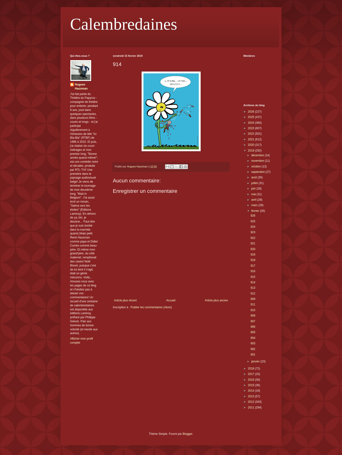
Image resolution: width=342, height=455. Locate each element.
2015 (251, 385)
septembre (258, 172)
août (254, 177)
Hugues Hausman (81, 86)
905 (253, 332)
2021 (251, 139)
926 (253, 215)
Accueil (171, 300)
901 (253, 354)
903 (253, 343)
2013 (251, 396)
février (255, 211)
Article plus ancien (216, 300)
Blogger (187, 434)
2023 (251, 128)
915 (253, 277)
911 (253, 304)
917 (253, 265)
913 (253, 287)
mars (254, 205)
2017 (251, 374)
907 (253, 321)
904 (253, 338)
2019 (251, 150)
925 (253, 221)
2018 (251, 368)
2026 (251, 111)
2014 (251, 390)
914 (253, 282)
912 (253, 293)
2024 (251, 122)
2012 (251, 401)
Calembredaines (123, 24)
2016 (251, 379)
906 (253, 326)
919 (253, 254)
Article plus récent (125, 300)
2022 (251, 133)
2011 (251, 407)
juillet (255, 183)
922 (253, 238)
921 (253, 243)
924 (253, 226)
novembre (258, 160)
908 (253, 315)
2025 (251, 117)
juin (253, 188)
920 (253, 249)
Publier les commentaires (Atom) (151, 307)
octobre (256, 166)
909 (253, 299)
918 (253, 260)
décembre (258, 155)
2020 (251, 145)
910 (253, 310)
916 (253, 271)
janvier (256, 361)
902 (253, 349)
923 (253, 232)
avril (254, 199)
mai (254, 194)
